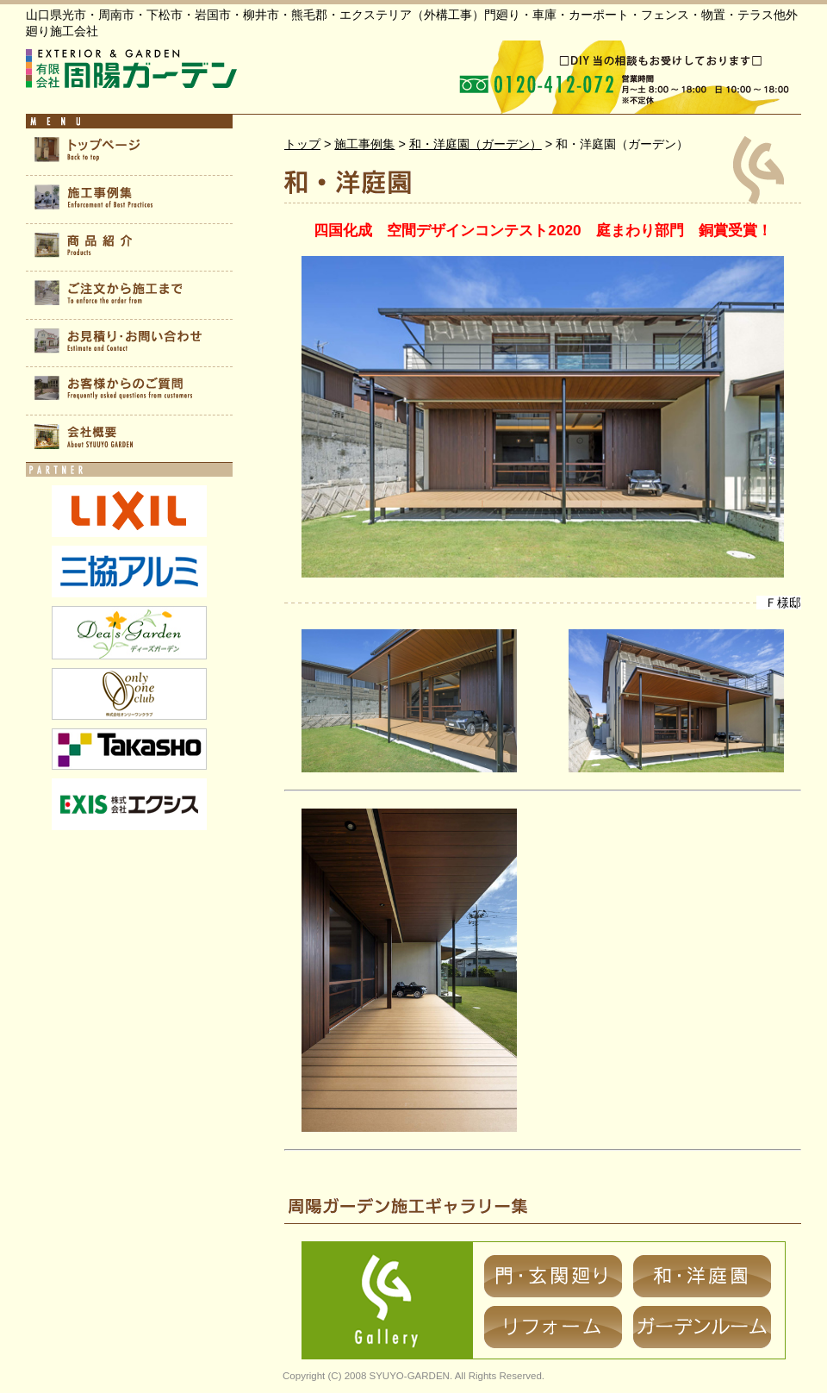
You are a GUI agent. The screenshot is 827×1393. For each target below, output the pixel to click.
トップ (302, 144)
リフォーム (553, 1327)
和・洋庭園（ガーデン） (475, 144)
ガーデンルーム (702, 1327)
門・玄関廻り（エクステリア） (553, 1276)
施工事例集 (364, 144)
